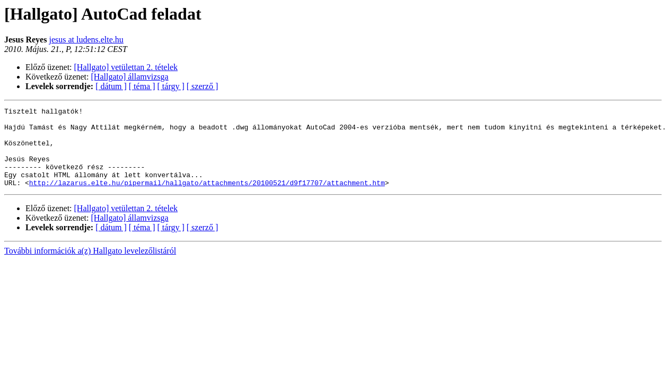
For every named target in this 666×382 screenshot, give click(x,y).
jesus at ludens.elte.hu (86, 39)
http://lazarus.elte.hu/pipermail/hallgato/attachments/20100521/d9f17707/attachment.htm (207, 198)
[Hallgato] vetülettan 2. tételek (126, 67)
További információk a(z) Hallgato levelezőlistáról (90, 266)
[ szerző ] (202, 86)
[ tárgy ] (171, 86)
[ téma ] (142, 86)
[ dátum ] (111, 86)
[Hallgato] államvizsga (130, 76)
